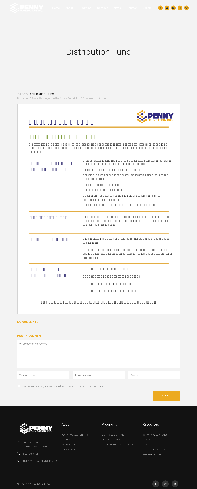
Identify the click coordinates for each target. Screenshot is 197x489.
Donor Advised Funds (155, 435)
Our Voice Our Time (113, 435)
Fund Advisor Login (154, 450)
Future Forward (111, 440)
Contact (148, 440)
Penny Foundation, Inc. (74, 435)
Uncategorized (47, 98)
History (66, 440)
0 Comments (88, 98)
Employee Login (152, 455)
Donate (147, 445)
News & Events (69, 450)
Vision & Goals (69, 445)
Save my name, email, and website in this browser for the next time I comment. (62, 386)
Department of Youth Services (120, 445)
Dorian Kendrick (68, 98)
